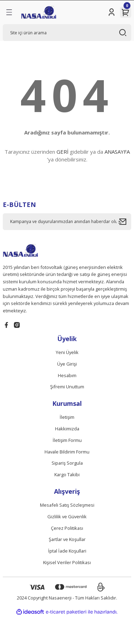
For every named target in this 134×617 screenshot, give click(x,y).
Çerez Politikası (67, 528)
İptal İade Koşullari (67, 551)
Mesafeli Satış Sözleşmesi (67, 505)
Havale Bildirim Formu (67, 452)
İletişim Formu (67, 440)
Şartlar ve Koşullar (67, 539)
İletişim (67, 417)
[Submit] (125, 221)
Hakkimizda (67, 428)
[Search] (67, 32)
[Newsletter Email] (67, 221)
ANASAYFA (117, 151)
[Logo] (38, 12)
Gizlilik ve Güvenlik (67, 516)
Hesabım (67, 375)
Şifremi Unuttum (67, 386)
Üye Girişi (67, 364)
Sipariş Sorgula (67, 463)
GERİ (62, 151)
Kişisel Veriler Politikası (67, 562)
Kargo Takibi (67, 474)
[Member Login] (111, 12)
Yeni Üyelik (67, 352)
